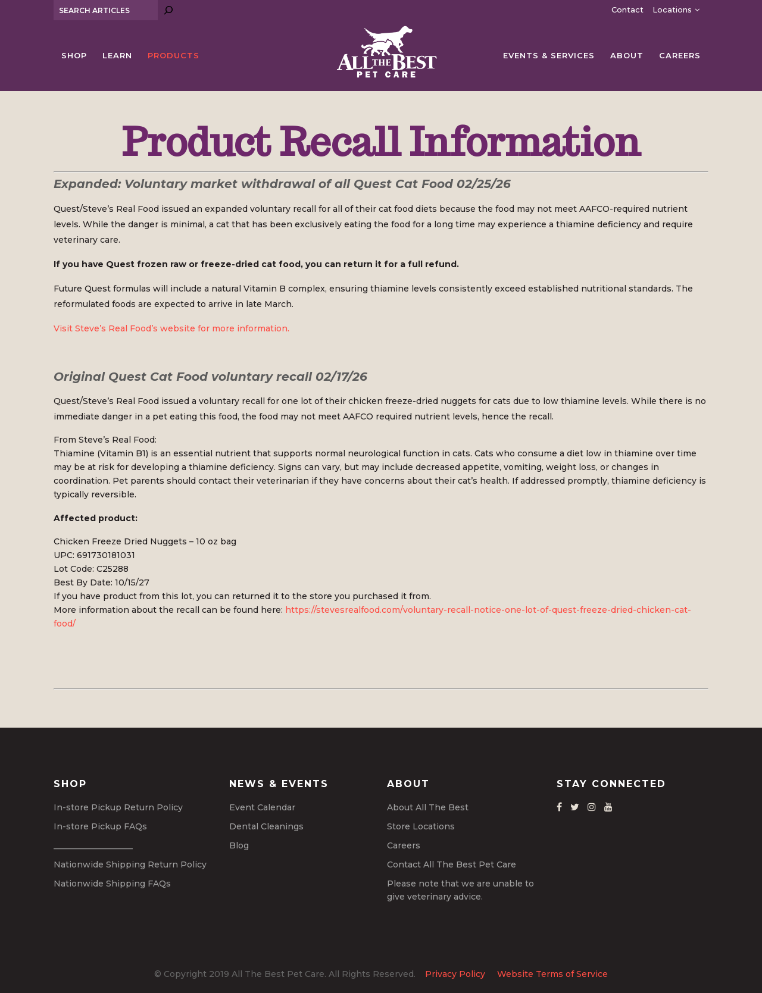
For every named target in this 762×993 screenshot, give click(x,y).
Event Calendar (262, 807)
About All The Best (428, 807)
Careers (403, 845)
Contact (627, 9)
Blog (239, 845)
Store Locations (421, 826)
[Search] (168, 10)
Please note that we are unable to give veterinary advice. (460, 890)
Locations (672, 9)
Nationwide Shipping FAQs (112, 883)
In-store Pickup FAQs (100, 826)
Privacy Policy (455, 974)
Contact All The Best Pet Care (451, 864)
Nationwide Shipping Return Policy (130, 864)
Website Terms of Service (552, 974)
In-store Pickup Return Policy (118, 807)
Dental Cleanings (266, 826)
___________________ (93, 845)
